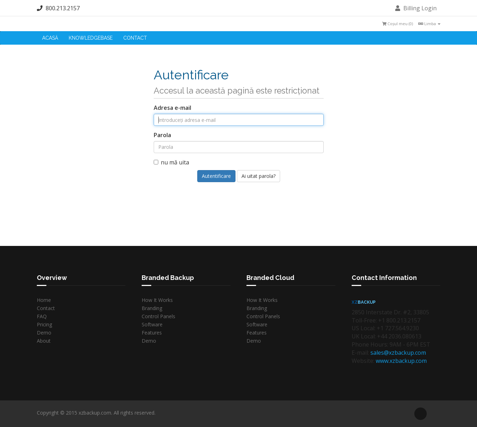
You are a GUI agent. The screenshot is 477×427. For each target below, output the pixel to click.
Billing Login (416, 8)
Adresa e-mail (172, 108)
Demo (44, 332)
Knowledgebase (91, 38)
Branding (152, 308)
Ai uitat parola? (259, 176)
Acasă (50, 38)
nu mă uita (171, 162)
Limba (429, 23)
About (44, 340)
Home (44, 300)
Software (152, 324)
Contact (135, 38)
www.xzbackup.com (401, 361)
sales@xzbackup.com (398, 352)
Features (152, 332)
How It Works (157, 300)
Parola (162, 135)
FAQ (42, 316)
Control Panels (158, 316)
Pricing (44, 324)
